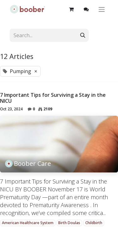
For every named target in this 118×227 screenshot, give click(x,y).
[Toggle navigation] (101, 9)
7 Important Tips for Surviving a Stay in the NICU (53, 98)
